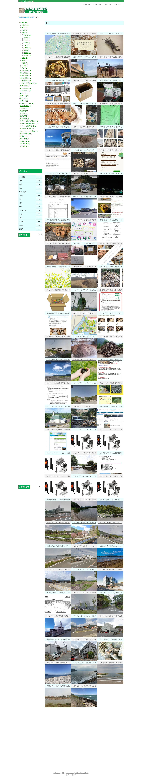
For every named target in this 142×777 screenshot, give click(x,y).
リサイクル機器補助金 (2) (28, 126)
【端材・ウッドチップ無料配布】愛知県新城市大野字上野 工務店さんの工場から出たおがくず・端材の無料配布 (84, 104)
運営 (63, 773)
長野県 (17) (27, 48)
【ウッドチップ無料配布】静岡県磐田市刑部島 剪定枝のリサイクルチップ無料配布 (84, 593)
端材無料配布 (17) (25, 78)
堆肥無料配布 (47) (25, 86)
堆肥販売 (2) (24, 98)
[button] (41, 234)
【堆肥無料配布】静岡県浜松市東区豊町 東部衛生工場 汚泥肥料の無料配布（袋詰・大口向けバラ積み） (110, 80)
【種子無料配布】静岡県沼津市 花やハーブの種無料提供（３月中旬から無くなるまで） (58, 267)
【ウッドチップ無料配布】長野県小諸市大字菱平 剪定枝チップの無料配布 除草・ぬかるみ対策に (58, 616)
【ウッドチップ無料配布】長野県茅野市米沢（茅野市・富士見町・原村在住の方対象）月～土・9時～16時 (110, 616)
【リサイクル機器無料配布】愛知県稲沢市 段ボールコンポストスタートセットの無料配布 (58, 290)
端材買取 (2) (24, 111)
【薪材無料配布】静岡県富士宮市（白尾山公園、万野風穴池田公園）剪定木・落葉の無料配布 (84, 407)
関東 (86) (24, 30)
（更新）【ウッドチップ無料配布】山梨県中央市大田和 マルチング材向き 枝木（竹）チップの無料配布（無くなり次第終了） (84, 127)
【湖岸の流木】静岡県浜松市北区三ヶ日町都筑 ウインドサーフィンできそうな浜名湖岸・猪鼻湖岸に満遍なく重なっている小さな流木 (58, 546)
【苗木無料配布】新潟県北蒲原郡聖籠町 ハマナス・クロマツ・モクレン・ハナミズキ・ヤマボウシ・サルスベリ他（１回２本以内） (58, 197)
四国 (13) (24, 63)
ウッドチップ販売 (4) (26, 103)
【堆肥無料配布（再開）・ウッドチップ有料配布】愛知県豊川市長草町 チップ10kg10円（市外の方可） (84, 546)
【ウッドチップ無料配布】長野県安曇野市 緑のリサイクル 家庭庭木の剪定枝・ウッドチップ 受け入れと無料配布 (110, 34)
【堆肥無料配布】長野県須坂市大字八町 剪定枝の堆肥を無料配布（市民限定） (84, 174)
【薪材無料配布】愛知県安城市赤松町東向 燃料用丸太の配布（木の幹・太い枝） (110, 639)
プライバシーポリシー (82, 773)
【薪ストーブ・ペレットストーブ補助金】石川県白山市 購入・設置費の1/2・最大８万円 (58, 453)
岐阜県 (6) (27, 50)
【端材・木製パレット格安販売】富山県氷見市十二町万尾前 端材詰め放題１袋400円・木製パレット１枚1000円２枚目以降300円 (110, 243)
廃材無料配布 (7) (25, 80)
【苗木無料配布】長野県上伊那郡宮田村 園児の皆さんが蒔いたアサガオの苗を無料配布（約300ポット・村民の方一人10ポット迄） (84, 220)
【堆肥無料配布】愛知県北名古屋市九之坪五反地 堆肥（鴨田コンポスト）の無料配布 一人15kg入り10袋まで (110, 290)
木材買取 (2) (24, 108)
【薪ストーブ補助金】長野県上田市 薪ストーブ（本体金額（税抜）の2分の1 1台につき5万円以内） (58, 383)
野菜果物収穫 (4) (25, 106)
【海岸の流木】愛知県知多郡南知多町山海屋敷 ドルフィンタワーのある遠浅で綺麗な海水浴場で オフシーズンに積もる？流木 (58, 127)
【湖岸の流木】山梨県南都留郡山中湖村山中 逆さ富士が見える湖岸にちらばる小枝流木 (110, 546)
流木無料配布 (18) (25, 70)
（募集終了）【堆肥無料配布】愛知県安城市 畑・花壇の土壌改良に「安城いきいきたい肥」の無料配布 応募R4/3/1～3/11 (58, 337)
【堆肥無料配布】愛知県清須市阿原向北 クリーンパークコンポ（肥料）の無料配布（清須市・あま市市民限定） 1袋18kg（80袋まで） (110, 104)
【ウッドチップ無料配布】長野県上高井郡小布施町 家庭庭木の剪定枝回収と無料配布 (84, 290)
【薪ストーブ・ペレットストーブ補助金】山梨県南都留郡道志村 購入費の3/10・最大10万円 (58, 476)
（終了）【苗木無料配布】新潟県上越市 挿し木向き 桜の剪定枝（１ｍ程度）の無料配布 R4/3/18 (84, 313)
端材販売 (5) (24, 93)
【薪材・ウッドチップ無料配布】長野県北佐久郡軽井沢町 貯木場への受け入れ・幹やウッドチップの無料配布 (58, 523)
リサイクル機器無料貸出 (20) (29, 123)
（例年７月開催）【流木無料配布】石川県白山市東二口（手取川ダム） (110, 500)
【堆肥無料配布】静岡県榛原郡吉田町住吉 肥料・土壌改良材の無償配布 (84, 243)
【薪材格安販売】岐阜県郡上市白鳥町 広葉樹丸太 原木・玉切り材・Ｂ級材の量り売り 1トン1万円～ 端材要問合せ (84, 150)
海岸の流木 (107, 4)
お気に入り (117, 4)
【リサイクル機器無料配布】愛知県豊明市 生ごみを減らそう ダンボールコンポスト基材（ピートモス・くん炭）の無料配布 (58, 80)
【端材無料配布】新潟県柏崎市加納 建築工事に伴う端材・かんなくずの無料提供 (84, 34)
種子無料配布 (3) (25, 88)
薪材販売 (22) (24, 96)
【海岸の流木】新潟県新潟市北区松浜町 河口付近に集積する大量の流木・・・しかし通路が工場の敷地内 (58, 686)
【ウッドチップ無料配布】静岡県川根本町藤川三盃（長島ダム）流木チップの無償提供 (58, 430)
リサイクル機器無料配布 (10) (29, 121)
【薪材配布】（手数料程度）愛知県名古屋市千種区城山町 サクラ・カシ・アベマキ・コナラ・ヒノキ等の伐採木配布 (84, 453)
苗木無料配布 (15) (25, 91)
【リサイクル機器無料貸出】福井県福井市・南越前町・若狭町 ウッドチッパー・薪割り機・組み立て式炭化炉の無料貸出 (58, 570)
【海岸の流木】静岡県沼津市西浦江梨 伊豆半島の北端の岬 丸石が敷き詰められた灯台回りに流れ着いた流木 (58, 663)
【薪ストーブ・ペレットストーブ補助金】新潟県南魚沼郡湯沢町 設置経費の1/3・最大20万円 (84, 430)
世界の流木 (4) (24, 139)
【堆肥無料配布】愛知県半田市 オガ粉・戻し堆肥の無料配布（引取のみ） (84, 267)
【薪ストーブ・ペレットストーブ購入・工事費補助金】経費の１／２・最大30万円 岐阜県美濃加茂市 (110, 476)
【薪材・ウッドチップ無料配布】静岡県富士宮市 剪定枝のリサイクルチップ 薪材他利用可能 (110, 593)
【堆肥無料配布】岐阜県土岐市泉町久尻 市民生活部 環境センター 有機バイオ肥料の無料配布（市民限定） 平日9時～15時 (84, 57)
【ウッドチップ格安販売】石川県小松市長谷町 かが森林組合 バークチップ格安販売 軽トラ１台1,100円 (84, 337)
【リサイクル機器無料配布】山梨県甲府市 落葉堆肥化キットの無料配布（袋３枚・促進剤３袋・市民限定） (58, 174)
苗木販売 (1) (24, 101)
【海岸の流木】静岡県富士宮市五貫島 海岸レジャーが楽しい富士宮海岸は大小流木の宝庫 (58, 360)
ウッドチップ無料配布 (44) (28, 83)
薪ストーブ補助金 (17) (27, 128)
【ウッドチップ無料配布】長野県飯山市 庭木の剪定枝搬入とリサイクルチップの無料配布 (84, 570)
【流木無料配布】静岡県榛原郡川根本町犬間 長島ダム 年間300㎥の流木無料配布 (110, 337)
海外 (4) (24, 68)
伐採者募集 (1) (24, 116)
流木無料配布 (86, 4)
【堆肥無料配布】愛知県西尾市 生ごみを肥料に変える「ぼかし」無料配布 (110, 220)
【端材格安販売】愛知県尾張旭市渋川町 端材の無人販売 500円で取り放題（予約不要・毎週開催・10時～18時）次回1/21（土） (58, 104)
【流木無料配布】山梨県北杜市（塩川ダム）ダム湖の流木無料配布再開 (84, 383)
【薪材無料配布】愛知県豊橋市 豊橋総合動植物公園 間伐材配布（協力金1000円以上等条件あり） (110, 267)
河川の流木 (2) (24, 146)
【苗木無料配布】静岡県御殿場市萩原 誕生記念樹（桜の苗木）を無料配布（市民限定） (58, 500)
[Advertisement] (110, 10)
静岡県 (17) (27, 53)
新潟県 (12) (27, 35)
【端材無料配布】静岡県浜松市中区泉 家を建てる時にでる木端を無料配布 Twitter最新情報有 (110, 127)
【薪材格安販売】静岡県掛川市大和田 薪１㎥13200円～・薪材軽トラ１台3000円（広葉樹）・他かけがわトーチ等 (110, 197)
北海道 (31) (25, 25)
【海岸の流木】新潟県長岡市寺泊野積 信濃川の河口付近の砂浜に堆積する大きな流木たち (110, 663)
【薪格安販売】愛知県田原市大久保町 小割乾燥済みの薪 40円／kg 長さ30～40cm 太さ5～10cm (110, 360)
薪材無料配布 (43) (25, 73)
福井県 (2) (27, 43)
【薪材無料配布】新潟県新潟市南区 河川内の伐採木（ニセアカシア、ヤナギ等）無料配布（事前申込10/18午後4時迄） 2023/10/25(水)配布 (58, 34)
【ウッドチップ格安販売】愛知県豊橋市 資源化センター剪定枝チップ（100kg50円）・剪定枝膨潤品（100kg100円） (58, 57)
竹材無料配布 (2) (25, 75)
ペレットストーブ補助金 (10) (29, 131)
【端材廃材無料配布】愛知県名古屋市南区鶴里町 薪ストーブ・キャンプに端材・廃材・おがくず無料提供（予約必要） (58, 639)
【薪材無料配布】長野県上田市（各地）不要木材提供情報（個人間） (84, 639)
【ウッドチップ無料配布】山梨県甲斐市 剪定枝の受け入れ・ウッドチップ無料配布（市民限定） (110, 523)
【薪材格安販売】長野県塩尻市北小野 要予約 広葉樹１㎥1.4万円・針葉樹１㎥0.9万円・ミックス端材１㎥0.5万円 (110, 150)
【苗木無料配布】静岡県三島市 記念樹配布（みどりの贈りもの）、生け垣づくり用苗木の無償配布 (84, 360)
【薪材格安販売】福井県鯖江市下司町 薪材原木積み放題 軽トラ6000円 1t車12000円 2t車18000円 (58, 220)
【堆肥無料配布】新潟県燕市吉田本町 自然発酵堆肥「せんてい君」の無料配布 (58, 593)
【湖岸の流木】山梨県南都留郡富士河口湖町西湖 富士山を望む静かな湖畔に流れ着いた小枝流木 (84, 500)
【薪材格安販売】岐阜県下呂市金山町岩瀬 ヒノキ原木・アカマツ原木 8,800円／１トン (110, 313)
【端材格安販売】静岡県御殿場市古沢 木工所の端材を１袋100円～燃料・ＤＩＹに (58, 313)
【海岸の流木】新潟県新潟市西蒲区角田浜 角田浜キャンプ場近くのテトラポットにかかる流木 (84, 686)
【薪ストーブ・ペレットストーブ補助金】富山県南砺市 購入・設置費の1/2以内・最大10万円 (110, 430)
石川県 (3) (27, 40)
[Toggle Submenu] (39, 177)
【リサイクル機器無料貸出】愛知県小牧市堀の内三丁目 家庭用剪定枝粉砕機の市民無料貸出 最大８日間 (110, 570)
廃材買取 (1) (24, 113)
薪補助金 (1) (24, 136)
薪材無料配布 (97, 4)
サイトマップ (70, 773)
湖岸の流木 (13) (25, 144)
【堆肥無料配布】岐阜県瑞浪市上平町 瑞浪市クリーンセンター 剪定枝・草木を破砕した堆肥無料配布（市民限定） (84, 197)
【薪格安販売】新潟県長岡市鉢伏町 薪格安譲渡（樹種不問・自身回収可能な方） (58, 150)
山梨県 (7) (27, 45)
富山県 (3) (27, 38)
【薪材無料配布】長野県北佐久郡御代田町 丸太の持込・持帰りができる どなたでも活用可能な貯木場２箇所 (110, 57)
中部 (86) (24, 32)
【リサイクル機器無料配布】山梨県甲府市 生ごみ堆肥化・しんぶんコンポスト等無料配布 (58, 243)
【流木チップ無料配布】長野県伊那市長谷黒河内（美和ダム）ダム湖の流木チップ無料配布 (110, 383)
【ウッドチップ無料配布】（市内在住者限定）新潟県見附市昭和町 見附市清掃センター (58, 407)
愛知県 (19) (27, 55)
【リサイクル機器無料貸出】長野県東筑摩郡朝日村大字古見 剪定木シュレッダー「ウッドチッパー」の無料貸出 (84, 616)
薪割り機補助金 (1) (26, 134)
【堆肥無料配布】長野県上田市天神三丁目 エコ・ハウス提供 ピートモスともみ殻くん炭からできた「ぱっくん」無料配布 (84, 80)
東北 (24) (24, 27)
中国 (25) (24, 60)
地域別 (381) (24, 22)
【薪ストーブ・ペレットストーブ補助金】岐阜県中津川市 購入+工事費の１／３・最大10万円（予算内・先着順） (84, 476)
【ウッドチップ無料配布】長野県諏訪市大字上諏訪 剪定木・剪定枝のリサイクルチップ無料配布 (84, 523)
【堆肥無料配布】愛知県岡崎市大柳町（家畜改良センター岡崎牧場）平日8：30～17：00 (110, 407)
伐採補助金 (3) (24, 118)
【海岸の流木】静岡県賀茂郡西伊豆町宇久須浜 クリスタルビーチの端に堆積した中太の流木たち (84, 663)
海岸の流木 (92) (25, 141)
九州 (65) (24, 65)
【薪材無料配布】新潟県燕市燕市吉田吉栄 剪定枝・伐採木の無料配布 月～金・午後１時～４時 (110, 453)
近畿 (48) (24, 58)
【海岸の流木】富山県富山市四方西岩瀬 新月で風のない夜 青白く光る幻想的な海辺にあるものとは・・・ (110, 174)
